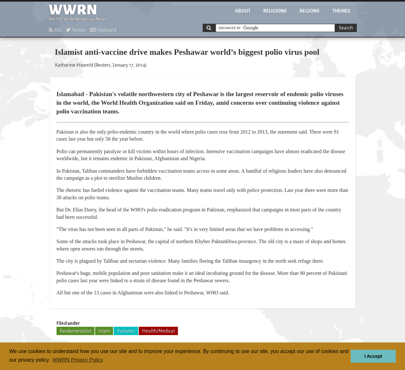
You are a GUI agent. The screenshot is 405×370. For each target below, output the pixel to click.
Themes (341, 10)
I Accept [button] (373, 356)
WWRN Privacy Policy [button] (77, 360)
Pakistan (126, 330)
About (243, 10)
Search (346, 27)
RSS (55, 30)
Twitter (76, 30)
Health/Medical (158, 330)
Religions (275, 10)
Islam (104, 330)
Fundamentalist (75, 330)
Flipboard (103, 30)
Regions (310, 10)
